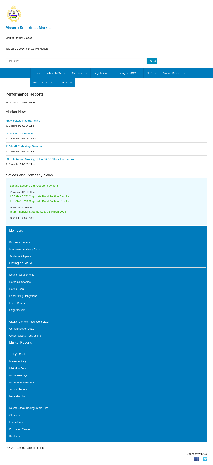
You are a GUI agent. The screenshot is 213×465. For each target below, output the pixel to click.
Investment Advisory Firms (25, 249)
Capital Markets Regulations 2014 (29, 321)
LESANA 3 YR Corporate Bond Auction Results (39, 201)
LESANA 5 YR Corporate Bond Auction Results (39, 196)
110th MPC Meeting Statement (25, 146)
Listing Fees (16, 288)
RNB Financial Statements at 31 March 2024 (38, 211)
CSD (149, 73)
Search (152, 61)
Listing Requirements (21, 274)
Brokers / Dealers (19, 242)
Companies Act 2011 (21, 328)
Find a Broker (17, 422)
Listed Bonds (17, 303)
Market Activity (18, 361)
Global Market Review (19, 133)
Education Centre (19, 429)
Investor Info (40, 82)
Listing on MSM (127, 73)
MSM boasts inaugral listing (23, 120)
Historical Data (18, 368)
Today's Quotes (18, 354)
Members (77, 73)
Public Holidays (18, 375)
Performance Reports (22, 382)
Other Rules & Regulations (25, 335)
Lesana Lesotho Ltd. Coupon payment (34, 185)
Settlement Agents (20, 256)
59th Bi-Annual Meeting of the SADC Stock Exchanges (40, 159)
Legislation (100, 73)
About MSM (54, 73)
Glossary (14, 415)
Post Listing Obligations (23, 296)
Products (14, 436)
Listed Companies (20, 281)
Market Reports (172, 73)
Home (37, 73)
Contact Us (65, 82)
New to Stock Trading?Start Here (28, 408)
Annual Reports (18, 389)
